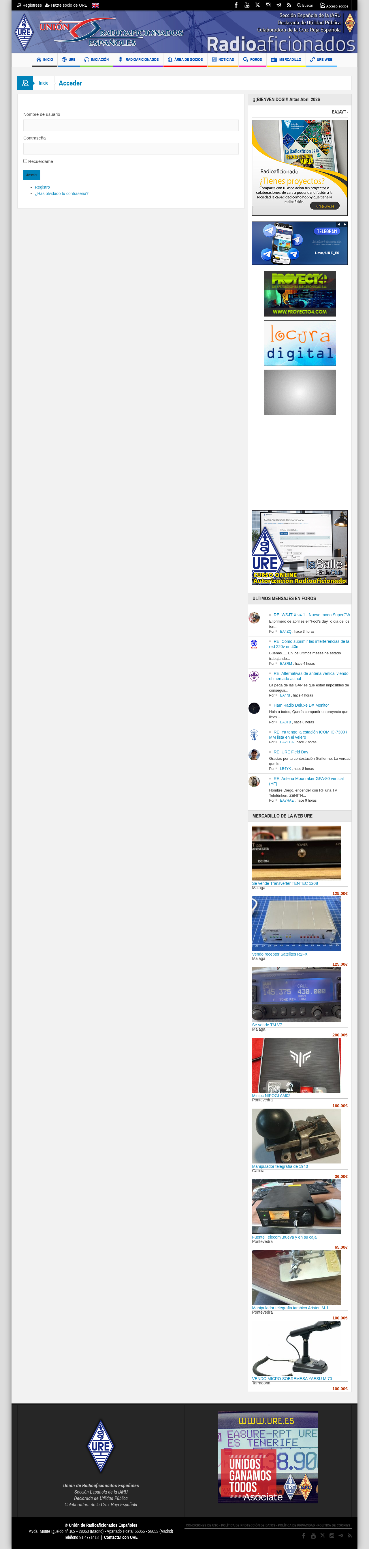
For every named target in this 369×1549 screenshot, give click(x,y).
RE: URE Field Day (291, 752)
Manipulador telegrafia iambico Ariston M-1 (290, 1308)
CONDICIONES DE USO (202, 1525)
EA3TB (285, 722)
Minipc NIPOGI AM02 (271, 1095)
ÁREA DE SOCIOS (185, 60)
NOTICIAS (223, 60)
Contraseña (34, 137)
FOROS (252, 60)
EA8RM (286, 664)
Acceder (31, 175)
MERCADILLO (286, 60)
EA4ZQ (285, 632)
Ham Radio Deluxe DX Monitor (301, 705)
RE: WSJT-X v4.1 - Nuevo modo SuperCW (312, 614)
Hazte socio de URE (66, 5)
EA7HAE (287, 800)
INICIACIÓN (96, 60)
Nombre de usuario (41, 114)
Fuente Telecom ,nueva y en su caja (284, 1237)
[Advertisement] (300, 464)
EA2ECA (287, 742)
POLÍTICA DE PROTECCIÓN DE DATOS (248, 1525)
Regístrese (31, 5)
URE (69, 60)
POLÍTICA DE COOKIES (333, 1525)
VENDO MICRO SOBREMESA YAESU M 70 (292, 1378)
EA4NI (285, 695)
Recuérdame (40, 161)
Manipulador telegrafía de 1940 (280, 1166)
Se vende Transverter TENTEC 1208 (285, 883)
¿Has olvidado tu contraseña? (62, 193)
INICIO (44, 60)
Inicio (43, 83)
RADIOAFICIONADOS (138, 60)
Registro (42, 187)
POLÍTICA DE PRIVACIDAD (296, 1525)
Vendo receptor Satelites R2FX (279, 954)
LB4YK (285, 769)
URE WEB (321, 60)
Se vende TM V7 (267, 1025)
